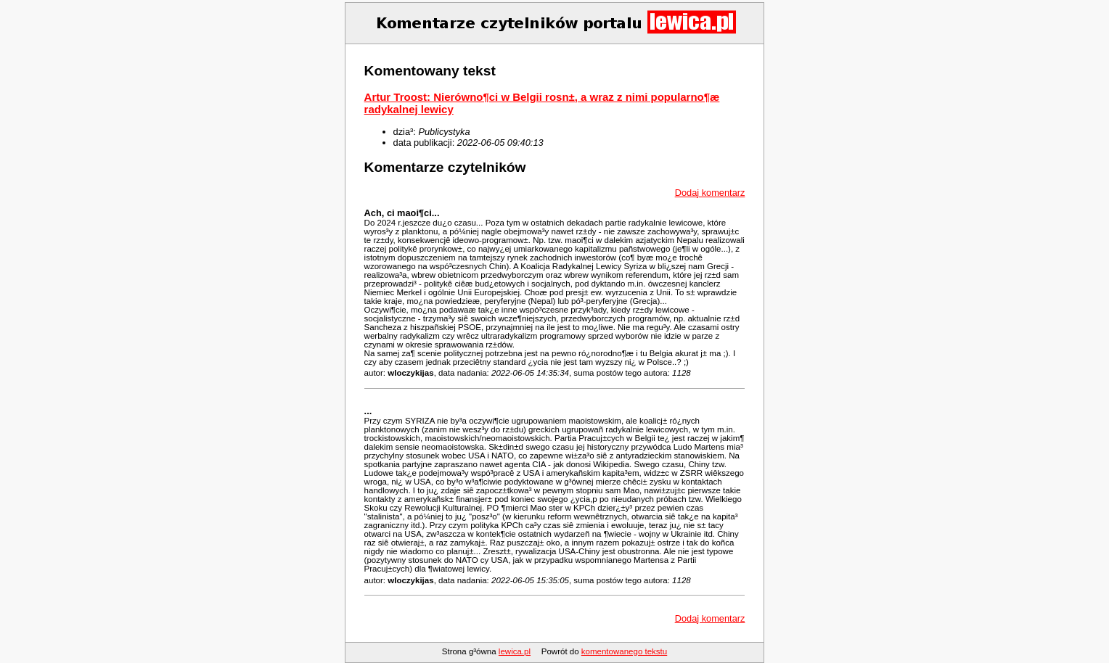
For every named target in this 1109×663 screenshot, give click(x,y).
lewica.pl (515, 651)
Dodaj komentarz (710, 192)
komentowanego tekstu (624, 651)
